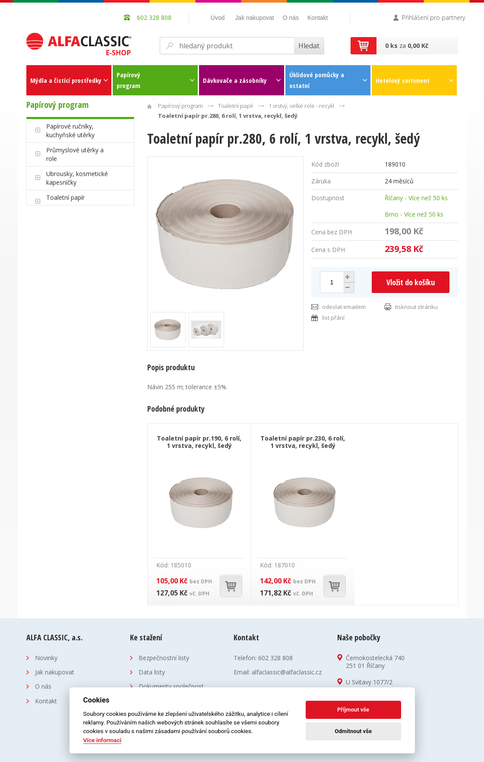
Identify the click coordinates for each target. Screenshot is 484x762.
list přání (333, 317)
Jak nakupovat (254, 17)
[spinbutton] (332, 282)
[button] (348, 277)
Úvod (218, 17)
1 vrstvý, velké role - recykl (301, 106)
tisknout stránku (416, 307)
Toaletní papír (65, 197)
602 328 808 (275, 658)
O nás (291, 17)
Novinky (46, 658)
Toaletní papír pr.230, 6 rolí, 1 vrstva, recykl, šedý (302, 442)
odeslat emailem (344, 307)
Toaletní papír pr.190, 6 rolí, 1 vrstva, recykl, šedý (199, 442)
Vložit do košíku (410, 282)
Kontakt (317, 17)
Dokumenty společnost (171, 686)
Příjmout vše (353, 709)
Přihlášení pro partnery (433, 17)
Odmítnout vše (353, 731)
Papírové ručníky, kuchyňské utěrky (70, 130)
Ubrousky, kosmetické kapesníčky (77, 178)
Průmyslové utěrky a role (75, 154)
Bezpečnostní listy (164, 658)
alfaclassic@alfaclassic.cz (287, 672)
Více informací (102, 740)
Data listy (152, 672)
